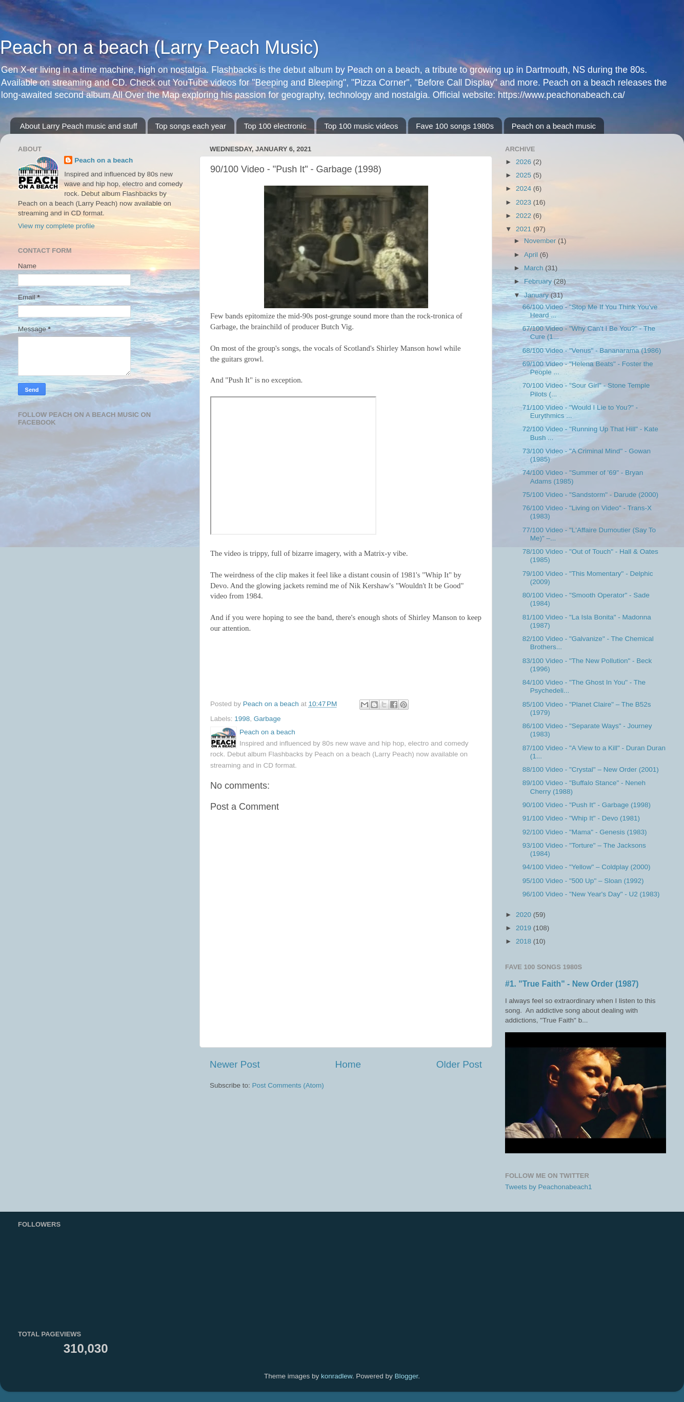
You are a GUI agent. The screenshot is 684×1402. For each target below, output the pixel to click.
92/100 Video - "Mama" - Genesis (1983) (584, 832)
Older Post (459, 1064)
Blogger (406, 1376)
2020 (524, 914)
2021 (524, 229)
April (532, 254)
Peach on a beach (103, 160)
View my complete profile (56, 226)
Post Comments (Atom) (288, 1085)
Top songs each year (190, 126)
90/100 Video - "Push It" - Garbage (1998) (586, 805)
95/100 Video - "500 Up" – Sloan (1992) (583, 881)
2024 (524, 188)
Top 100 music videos (361, 126)
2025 (524, 175)
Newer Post (235, 1064)
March (534, 268)
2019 (524, 928)
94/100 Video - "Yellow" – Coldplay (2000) (586, 867)
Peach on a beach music (554, 126)
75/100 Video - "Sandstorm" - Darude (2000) (590, 494)
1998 (242, 719)
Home (348, 1064)
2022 (524, 215)
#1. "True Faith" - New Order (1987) (572, 983)
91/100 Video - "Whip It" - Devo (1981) (581, 818)
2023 (524, 202)
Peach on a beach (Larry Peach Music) (159, 47)
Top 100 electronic (275, 126)
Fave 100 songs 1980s (455, 126)
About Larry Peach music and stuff (78, 126)
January (537, 295)
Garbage (267, 719)
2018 (524, 941)
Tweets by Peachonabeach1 (548, 1187)
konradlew (336, 1376)
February (539, 281)
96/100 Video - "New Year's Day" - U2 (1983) (591, 894)
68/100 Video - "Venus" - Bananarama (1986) (591, 350)
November (541, 241)
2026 (524, 162)
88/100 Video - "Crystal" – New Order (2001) (590, 769)
